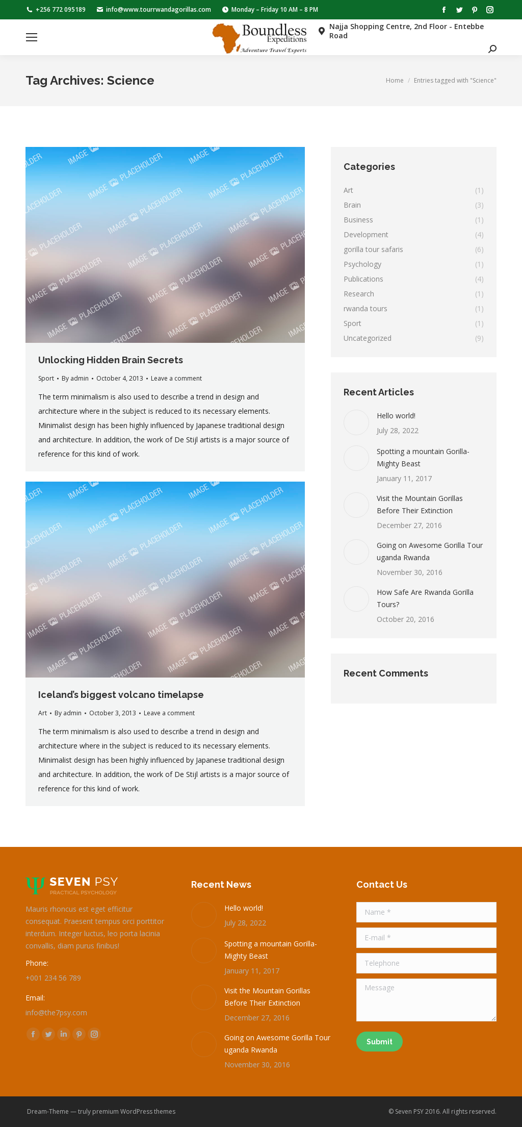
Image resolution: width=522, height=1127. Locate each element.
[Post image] (356, 422)
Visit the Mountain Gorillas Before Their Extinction (420, 504)
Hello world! (396, 415)
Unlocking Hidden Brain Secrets (110, 360)
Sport (46, 378)
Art (42, 713)
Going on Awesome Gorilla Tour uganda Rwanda (430, 551)
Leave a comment (176, 378)
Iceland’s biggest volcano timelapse (121, 694)
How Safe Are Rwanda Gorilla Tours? (425, 598)
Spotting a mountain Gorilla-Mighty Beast (423, 457)
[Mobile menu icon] (31, 37)
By (75, 378)
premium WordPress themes (133, 1111)
